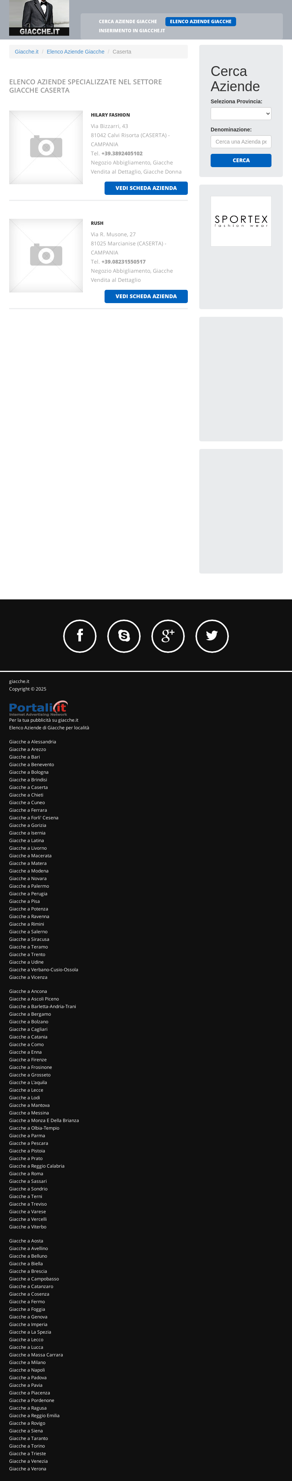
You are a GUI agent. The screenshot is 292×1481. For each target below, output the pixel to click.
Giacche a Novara (28, 878)
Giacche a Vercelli (28, 1219)
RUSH (97, 223)
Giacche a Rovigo (27, 1423)
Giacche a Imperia (28, 1324)
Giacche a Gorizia (27, 825)
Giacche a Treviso (28, 1204)
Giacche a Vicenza (28, 977)
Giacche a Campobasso (34, 1279)
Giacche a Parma (27, 1135)
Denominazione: (231, 129)
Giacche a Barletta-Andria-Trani (42, 1006)
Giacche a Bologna (29, 772)
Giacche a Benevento (31, 764)
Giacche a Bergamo (30, 1014)
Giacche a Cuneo (27, 802)
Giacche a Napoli (27, 1370)
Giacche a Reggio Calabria (37, 1166)
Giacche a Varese (27, 1211)
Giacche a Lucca (26, 1347)
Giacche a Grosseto (30, 1075)
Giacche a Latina (26, 840)
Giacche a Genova (28, 1316)
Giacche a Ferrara (28, 810)
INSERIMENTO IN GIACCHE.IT (132, 30)
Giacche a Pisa (24, 901)
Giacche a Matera (28, 863)
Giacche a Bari (24, 757)
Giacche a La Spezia (30, 1332)
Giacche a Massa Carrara (36, 1354)
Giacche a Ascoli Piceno (34, 999)
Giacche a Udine (26, 962)
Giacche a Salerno (28, 931)
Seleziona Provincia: (236, 101)
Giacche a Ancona (28, 991)
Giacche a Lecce (26, 1090)
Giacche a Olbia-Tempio (34, 1128)
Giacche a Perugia (28, 893)
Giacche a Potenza (28, 909)
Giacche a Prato (26, 1158)
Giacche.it (26, 52)
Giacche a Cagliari (28, 1029)
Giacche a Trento (27, 954)
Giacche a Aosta (26, 1241)
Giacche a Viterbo (27, 1226)
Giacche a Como (26, 1044)
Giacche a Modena (29, 871)
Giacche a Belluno (28, 1256)
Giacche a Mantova (29, 1105)
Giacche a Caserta (28, 787)
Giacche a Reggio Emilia (34, 1415)
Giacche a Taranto (28, 1438)
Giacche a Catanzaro (31, 1286)
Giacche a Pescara (28, 1143)
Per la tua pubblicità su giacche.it (43, 720)
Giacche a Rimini (26, 924)
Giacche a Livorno (28, 848)
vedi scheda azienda (146, 187)
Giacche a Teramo (28, 947)
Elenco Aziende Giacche (76, 52)
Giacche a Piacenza (29, 1392)
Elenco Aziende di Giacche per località (49, 727)
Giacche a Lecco (26, 1339)
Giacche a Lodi (24, 1097)
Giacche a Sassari (28, 1181)
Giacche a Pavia (26, 1385)
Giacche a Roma (26, 1173)
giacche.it (19, 681)
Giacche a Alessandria (32, 741)
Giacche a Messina (29, 1113)
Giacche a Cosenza (29, 1294)
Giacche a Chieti (26, 795)
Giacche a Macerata (30, 855)
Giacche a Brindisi (28, 779)
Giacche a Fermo (27, 1301)
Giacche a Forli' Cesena (34, 817)
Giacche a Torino (27, 1446)
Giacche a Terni (25, 1196)
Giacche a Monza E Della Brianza (44, 1120)
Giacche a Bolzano (28, 1021)
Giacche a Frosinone (30, 1067)
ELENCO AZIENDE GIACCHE (201, 21)
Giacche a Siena (26, 1430)
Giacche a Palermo (29, 886)
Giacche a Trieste (27, 1453)
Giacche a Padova (28, 1377)
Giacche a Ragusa (28, 1408)
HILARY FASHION (110, 115)
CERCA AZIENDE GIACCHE (128, 21)
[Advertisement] (251, 366)
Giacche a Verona (27, 1468)
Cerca (241, 160)
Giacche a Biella (26, 1263)
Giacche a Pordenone (31, 1400)
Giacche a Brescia (28, 1271)
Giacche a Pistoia (27, 1150)
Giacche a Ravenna (29, 916)
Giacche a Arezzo (27, 749)
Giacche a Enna (25, 1052)
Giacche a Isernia (27, 833)
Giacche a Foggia (27, 1309)
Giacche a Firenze (28, 1059)
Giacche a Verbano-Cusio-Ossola (43, 969)
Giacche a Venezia (28, 1461)
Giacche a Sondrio (28, 1188)
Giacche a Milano (27, 1362)
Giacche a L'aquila (28, 1082)
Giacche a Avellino (28, 1248)
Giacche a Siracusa (29, 939)
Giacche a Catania (28, 1037)
